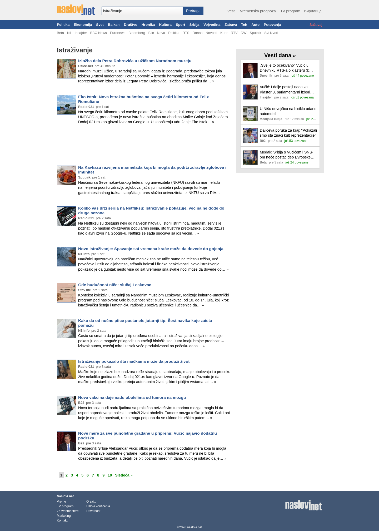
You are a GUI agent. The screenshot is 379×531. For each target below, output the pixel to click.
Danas (197, 33)
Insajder (81, 33)
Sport (180, 25)
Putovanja (272, 25)
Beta (60, 33)
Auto (255, 25)
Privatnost (93, 511)
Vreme (61, 501)
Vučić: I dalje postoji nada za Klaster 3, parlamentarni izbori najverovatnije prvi (285, 90)
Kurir (224, 33)
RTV (234, 33)
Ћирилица (312, 11)
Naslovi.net (65, 496)
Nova (161, 33)
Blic (151, 33)
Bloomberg (136, 33)
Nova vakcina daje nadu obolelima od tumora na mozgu (132, 397)
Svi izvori (271, 33)
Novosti (211, 33)
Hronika (148, 25)
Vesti (231, 11)
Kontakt (62, 520)
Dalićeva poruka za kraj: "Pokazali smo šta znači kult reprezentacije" (288, 132)
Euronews (117, 33)
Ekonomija (83, 25)
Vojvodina (211, 25)
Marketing (64, 516)
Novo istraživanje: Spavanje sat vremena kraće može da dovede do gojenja (150, 248)
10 (110, 475)
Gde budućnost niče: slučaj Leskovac (114, 284)
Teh (244, 25)
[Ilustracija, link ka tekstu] (250, 71)
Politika (63, 25)
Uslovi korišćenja (98, 506)
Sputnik (255, 33)
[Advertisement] (144, 146)
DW (244, 33)
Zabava (231, 25)
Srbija (194, 25)
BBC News (98, 33)
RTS (185, 33)
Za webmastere (68, 511)
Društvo (130, 25)
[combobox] (142, 11)
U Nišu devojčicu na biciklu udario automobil (288, 111)
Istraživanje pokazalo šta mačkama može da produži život (134, 361)
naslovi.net (194, 527)
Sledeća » (123, 475)
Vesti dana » (280, 55)
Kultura (165, 25)
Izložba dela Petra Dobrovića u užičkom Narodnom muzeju (134, 60)
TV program (290, 11)
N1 (69, 33)
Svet (100, 25)
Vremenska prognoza (258, 11)
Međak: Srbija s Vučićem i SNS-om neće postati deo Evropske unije (286, 155)
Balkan (114, 25)
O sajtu (91, 501)
